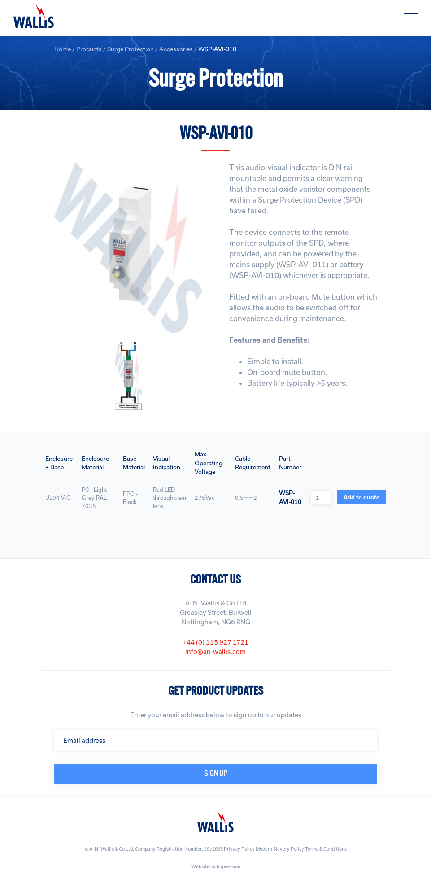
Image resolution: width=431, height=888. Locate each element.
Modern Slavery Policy (280, 849)
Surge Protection (130, 49)
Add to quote (361, 497)
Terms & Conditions (326, 849)
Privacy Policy (239, 849)
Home (62, 49)
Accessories (176, 49)
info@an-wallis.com (215, 651)
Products (89, 49)
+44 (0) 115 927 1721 (215, 642)
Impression (228, 866)
